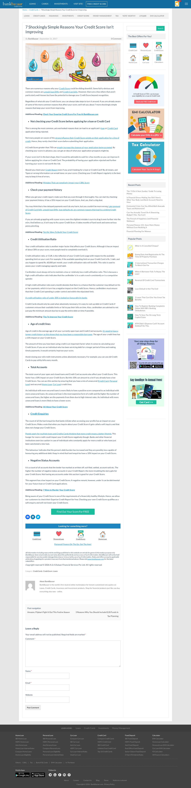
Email (28, 683)
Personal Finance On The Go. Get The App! (72, 544)
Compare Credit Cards (106, 739)
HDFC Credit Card (104, 742)
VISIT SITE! (78, 4)
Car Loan (57, 384)
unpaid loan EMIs (51, 92)
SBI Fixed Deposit (131, 739)
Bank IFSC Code (42, 763)
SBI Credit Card (103, 745)
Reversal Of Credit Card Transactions (150, 280)
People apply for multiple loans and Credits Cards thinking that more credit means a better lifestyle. (68, 433)
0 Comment (116, 38)
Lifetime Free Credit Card (107, 748)
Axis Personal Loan (50, 745)
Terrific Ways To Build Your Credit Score (60, 232)
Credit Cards (33, 10)
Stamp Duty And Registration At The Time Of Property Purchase (149, 255)
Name (28, 671)
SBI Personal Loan (49, 739)
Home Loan (47, 384)
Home (24, 10)
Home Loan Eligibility (23, 755)
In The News (70, 763)
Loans (32, 4)
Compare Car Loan (77, 739)
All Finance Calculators (160, 755)
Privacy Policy (109, 784)
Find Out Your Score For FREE (73, 511)
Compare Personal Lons (51, 748)
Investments (61, 4)
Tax (117, 16)
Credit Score (83, 16)
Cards (45, 4)
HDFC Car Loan (76, 748)
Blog (97, 780)
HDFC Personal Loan (50, 742)
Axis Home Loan (21, 745)
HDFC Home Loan (22, 742)
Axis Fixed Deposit (131, 745)
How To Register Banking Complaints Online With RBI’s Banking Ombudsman (150, 308)
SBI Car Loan (75, 742)
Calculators (159, 62)
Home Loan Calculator (160, 742)
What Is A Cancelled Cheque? (147, 246)
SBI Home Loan (21, 739)
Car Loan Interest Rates (78, 752)
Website (29, 695)
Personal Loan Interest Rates (53, 755)
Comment (30, 639)
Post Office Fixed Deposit (134, 748)
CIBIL (24, 763)
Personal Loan (59, 539)
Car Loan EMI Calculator (161, 748)
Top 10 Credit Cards (105, 752)
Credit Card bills (70, 92)
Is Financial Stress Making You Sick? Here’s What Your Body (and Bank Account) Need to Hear (145, 199)
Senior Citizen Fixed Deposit (135, 752)
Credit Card (112, 128)
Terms (106, 780)
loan (103, 128)
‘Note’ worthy (129, 16)
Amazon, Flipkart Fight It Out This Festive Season (48, 612)
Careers (76, 780)
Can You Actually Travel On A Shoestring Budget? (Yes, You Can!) (143, 213)
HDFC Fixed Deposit (132, 742)
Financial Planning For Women (139, 231)
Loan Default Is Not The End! (146, 289)
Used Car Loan (75, 755)
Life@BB (142, 16)
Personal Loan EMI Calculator (163, 745)
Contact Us (87, 780)
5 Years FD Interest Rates (134, 755)
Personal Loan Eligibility (51, 752)
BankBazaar (33, 38)
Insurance (53, 16)
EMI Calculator (157, 16)
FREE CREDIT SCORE (96, 4)
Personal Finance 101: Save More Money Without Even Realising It (143, 226)
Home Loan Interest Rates (24, 748)
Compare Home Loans (23, 752)
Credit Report (52, 170)
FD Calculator (157, 752)
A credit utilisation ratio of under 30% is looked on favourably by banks (56, 298)
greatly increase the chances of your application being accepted (84, 147)
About (66, 780)
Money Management (102, 16)
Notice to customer (120, 780)
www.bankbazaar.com (95, 559)
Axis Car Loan (75, 745)
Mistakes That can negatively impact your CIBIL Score (66, 182)
